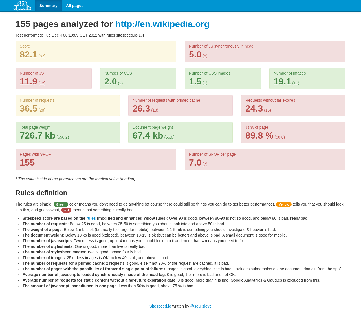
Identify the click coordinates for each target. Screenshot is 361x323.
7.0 (195, 162)
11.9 (28, 81)
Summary (48, 5)
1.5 (195, 81)
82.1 (28, 54)
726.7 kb (37, 135)
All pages (74, 5)
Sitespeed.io (160, 306)
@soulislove (201, 306)
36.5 (28, 108)
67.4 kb (148, 135)
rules (91, 218)
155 (27, 162)
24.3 (254, 108)
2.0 (110, 81)
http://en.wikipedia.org (162, 24)
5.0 (195, 54)
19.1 (282, 81)
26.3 (141, 108)
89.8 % (259, 135)
